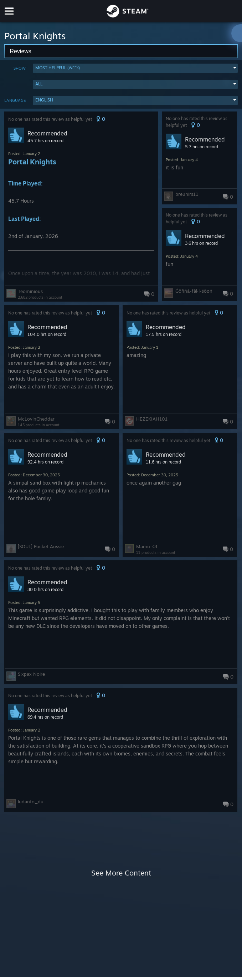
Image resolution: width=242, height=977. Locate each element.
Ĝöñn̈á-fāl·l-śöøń (193, 291)
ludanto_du (30, 801)
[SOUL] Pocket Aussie (41, 546)
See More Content (121, 872)
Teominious (30, 291)
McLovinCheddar (36, 419)
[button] (135, 68)
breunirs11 (186, 194)
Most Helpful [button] (57, 67)
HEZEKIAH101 (152, 419)
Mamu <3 (146, 546)
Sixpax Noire (31, 674)
